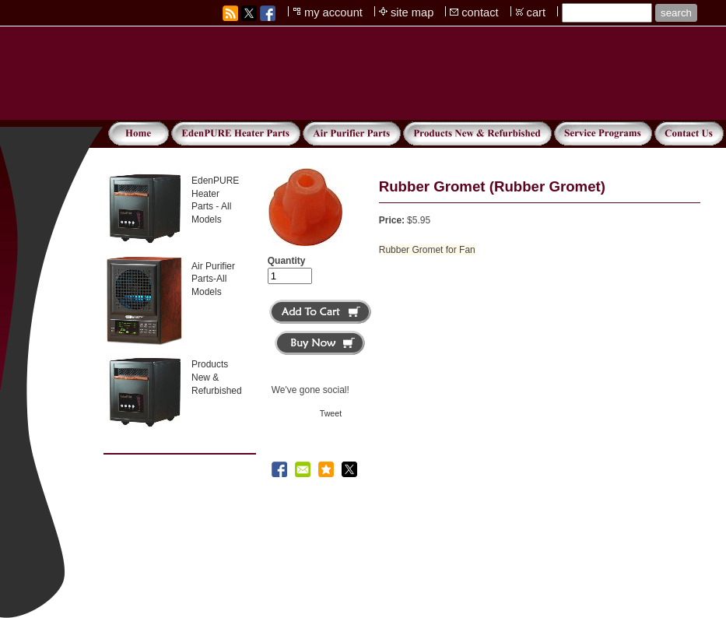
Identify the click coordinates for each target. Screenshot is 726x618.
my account (333, 12)
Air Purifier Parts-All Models (213, 279)
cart (536, 12)
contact (479, 12)
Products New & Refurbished (216, 377)
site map (412, 12)
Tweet (331, 413)
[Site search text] (607, 13)
